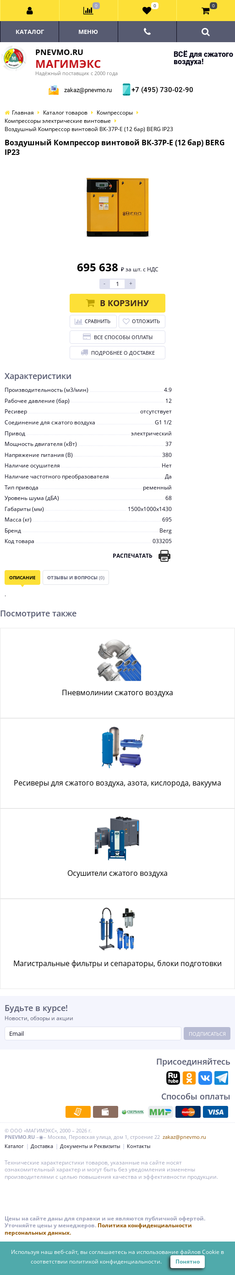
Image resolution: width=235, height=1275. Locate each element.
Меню (88, 31)
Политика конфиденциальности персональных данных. (98, 1229)
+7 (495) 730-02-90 (161, 90)
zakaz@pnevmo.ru (88, 90)
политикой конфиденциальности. (115, 1261)
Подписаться (207, 1033)
